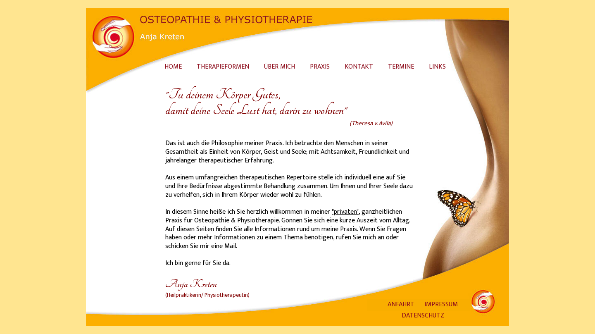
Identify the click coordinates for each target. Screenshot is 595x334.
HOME (173, 66)
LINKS (437, 66)
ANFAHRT (401, 304)
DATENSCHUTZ (423, 315)
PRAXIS (320, 66)
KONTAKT (359, 66)
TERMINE (401, 66)
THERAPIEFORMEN (223, 66)
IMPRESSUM (441, 304)
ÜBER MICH (279, 66)
